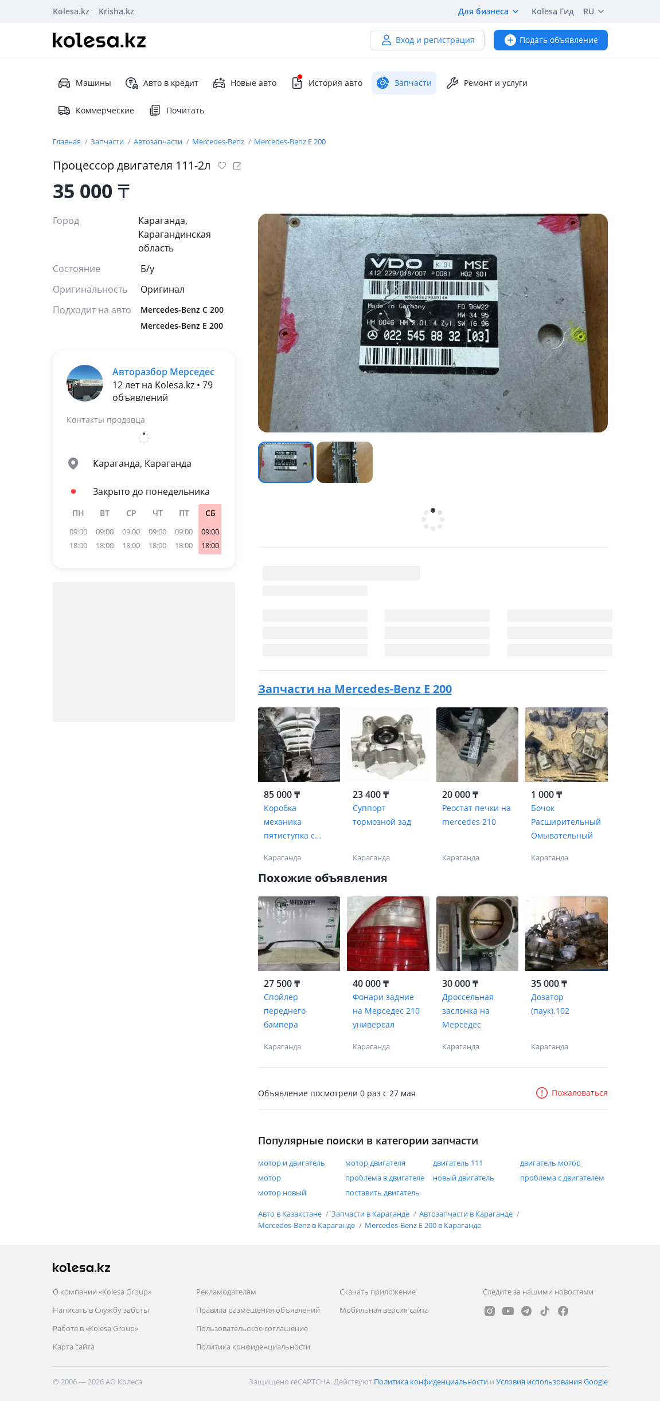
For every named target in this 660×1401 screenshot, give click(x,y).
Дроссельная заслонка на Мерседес (468, 1010)
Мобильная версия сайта (384, 1310)
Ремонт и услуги (487, 83)
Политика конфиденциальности (253, 1346)
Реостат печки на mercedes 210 (476, 814)
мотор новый (282, 1192)
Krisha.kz (116, 11)
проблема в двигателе (384, 1177)
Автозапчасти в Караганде (466, 1214)
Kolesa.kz (71, 11)
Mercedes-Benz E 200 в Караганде (423, 1225)
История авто (326, 83)
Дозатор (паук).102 (550, 1003)
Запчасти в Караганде (371, 1214)
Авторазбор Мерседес (163, 371)
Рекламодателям (226, 1291)
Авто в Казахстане (290, 1214)
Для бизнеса (490, 11)
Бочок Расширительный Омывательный (566, 821)
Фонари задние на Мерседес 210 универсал (386, 1010)
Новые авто (244, 83)
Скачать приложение (377, 1291)
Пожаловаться (571, 1092)
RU (595, 11)
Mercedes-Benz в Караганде (307, 1225)
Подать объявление (550, 39)
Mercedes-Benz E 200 (290, 141)
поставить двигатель (382, 1192)
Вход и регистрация (427, 39)
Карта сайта (74, 1346)
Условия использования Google (552, 1381)
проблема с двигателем (562, 1177)
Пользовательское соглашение (252, 1328)
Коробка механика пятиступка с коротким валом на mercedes (295, 822)
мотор (269, 1177)
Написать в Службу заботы (101, 1310)
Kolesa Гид (553, 11)
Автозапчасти (159, 141)
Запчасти (108, 141)
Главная (68, 141)
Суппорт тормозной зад (382, 814)
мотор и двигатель (291, 1163)
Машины (84, 83)
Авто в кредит (161, 83)
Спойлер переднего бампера (285, 1010)
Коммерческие (95, 110)
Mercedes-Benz (219, 141)
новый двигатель (463, 1177)
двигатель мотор (550, 1163)
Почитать (176, 110)
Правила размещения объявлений (258, 1310)
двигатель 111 (458, 1163)
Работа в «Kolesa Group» (95, 1328)
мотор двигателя (375, 1163)
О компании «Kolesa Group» (102, 1291)
